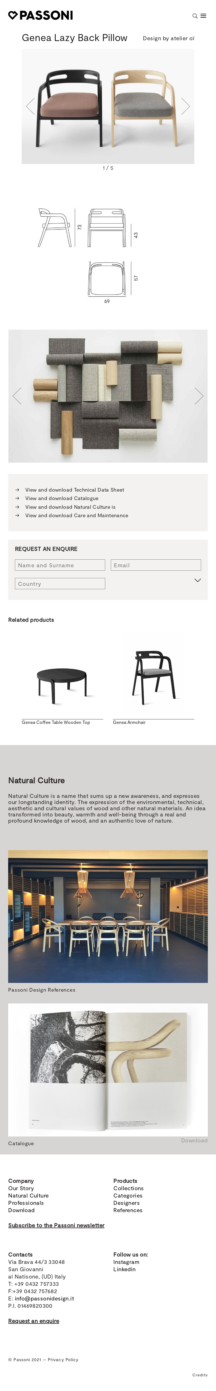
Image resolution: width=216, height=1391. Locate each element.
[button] (30, 106)
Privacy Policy (63, 1359)
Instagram (126, 1261)
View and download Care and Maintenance (71, 515)
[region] (108, 110)
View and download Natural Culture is (65, 507)
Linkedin (124, 1269)
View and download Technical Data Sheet (69, 489)
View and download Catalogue (56, 498)
